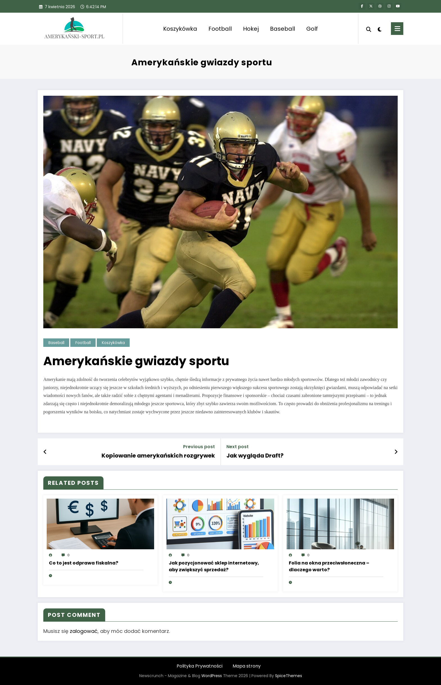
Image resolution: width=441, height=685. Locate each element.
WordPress (211, 676)
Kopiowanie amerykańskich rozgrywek (158, 455)
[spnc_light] (380, 28)
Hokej (251, 29)
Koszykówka (180, 29)
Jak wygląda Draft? (255, 455)
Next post (237, 446)
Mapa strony (247, 666)
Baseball (282, 29)
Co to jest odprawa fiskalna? (83, 563)
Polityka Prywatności (199, 666)
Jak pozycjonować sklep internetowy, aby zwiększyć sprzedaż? (214, 566)
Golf (312, 29)
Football (220, 29)
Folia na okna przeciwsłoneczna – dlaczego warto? (329, 566)
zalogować (84, 631)
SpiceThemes (288, 676)
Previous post (199, 446)
